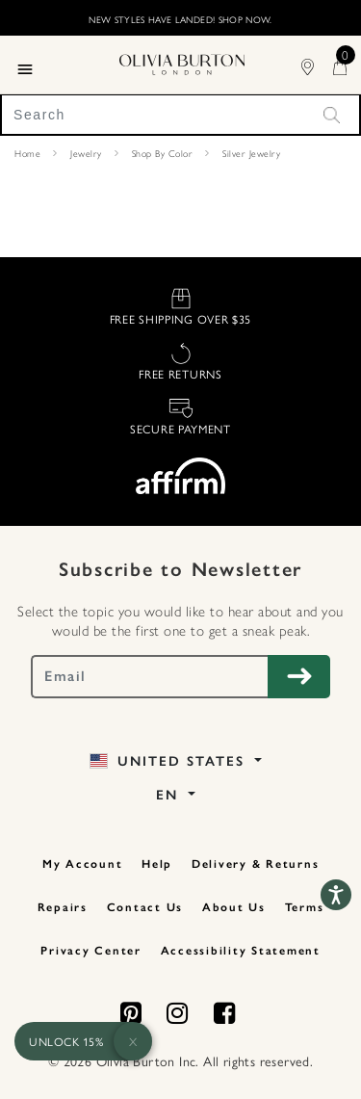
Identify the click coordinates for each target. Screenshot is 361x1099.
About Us (234, 907)
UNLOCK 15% (66, 1041)
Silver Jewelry (251, 153)
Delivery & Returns (256, 864)
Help (157, 864)
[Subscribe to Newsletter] (299, 676)
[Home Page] (182, 61)
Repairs (63, 907)
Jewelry (86, 153)
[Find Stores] (317, 64)
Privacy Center (91, 950)
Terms (304, 907)
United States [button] (170, 761)
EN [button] (170, 795)
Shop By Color (162, 153)
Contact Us (145, 907)
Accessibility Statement (241, 950)
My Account (82, 864)
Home (27, 153)
